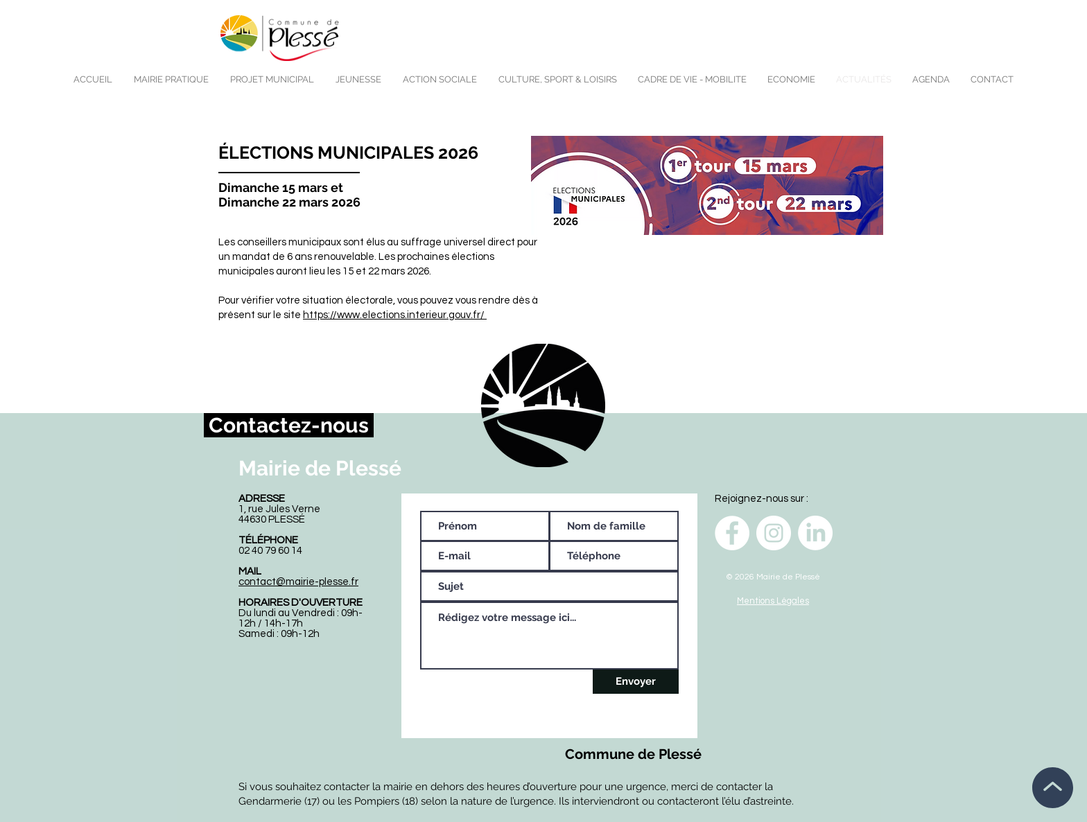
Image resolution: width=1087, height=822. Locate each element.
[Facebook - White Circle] (732, 533)
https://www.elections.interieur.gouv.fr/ (395, 315)
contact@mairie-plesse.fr (298, 582)
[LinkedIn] (815, 533)
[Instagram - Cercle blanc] (773, 533)
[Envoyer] (636, 682)
